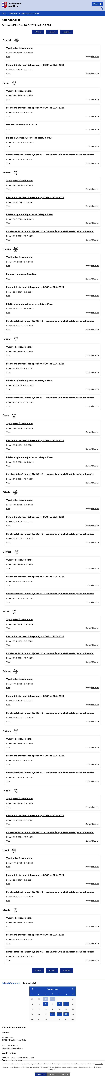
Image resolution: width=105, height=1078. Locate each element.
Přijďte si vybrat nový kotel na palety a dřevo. (29, 137)
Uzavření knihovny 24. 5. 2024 (21, 124)
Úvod (4, 13)
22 (66, 1014)
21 (59, 1014)
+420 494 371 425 (10, 1046)
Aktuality (95, 57)
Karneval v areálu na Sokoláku (21, 274)
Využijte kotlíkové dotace (19, 48)
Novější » (67, 32)
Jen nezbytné (53, 1074)
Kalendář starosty (11, 983)
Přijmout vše (41, 1074)
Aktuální (52, 32)
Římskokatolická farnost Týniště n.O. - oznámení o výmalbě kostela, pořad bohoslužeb (50, 154)
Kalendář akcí (13, 13)
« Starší (37, 32)
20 (52, 1014)
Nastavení (65, 1074)
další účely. (99, 1064)
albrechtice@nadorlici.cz (12, 1048)
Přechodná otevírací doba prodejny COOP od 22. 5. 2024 (35, 65)
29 (46, 999)
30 (52, 999)
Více (8, 57)
